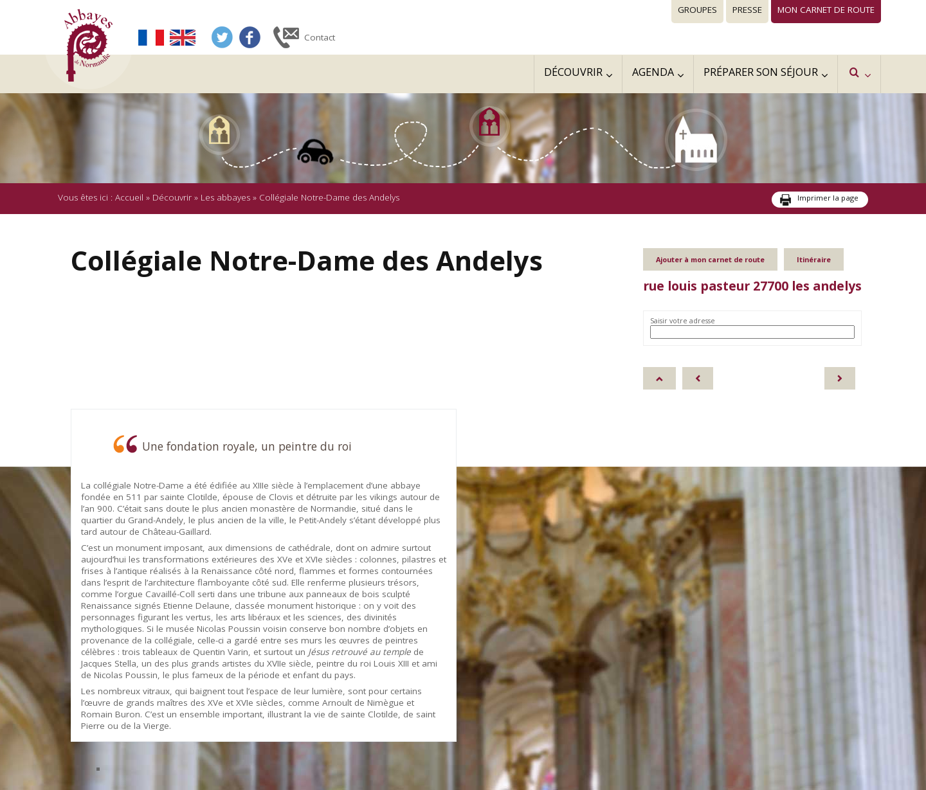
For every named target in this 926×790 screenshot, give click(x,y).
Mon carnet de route (826, 9)
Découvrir (172, 197)
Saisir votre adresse (682, 320)
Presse (747, 9)
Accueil (129, 197)
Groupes (697, 9)
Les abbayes (225, 197)
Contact (319, 37)
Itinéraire (814, 259)
